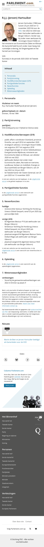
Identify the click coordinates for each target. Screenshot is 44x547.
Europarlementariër (9, 465)
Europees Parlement (9, 509)
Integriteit (5, 487)
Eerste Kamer (7, 428)
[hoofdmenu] (3, 5)
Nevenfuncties (12, 86)
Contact (28, 521)
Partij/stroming (13, 78)
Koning (4, 443)
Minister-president (8, 476)
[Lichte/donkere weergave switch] (41, 1)
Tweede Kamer (7, 425)
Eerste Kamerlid (7, 457)
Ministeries (6, 439)
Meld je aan (10, 385)
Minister (5, 480)
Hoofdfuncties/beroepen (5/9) (19, 81)
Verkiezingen (8, 493)
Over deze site (18, 521)
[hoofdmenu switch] (3, 5)
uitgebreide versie (12, 193)
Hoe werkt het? (7, 454)
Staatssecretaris (7, 483)
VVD (20, 31)
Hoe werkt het (7, 421)
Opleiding (11, 88)
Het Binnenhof (9, 416)
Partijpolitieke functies (16, 83)
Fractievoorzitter (8, 468)
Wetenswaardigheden (15, 91)
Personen (7, 449)
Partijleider (6, 472)
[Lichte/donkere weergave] (41, 2)
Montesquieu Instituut (26, 5)
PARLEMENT (20, 3)
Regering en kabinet (9, 436)
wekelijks (17, 377)
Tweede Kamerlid (8, 461)
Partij (4, 432)
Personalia (11, 76)
